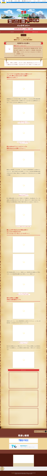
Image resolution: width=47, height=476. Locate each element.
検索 (10, 2)
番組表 (4, 2)
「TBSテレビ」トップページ (3, 1)
